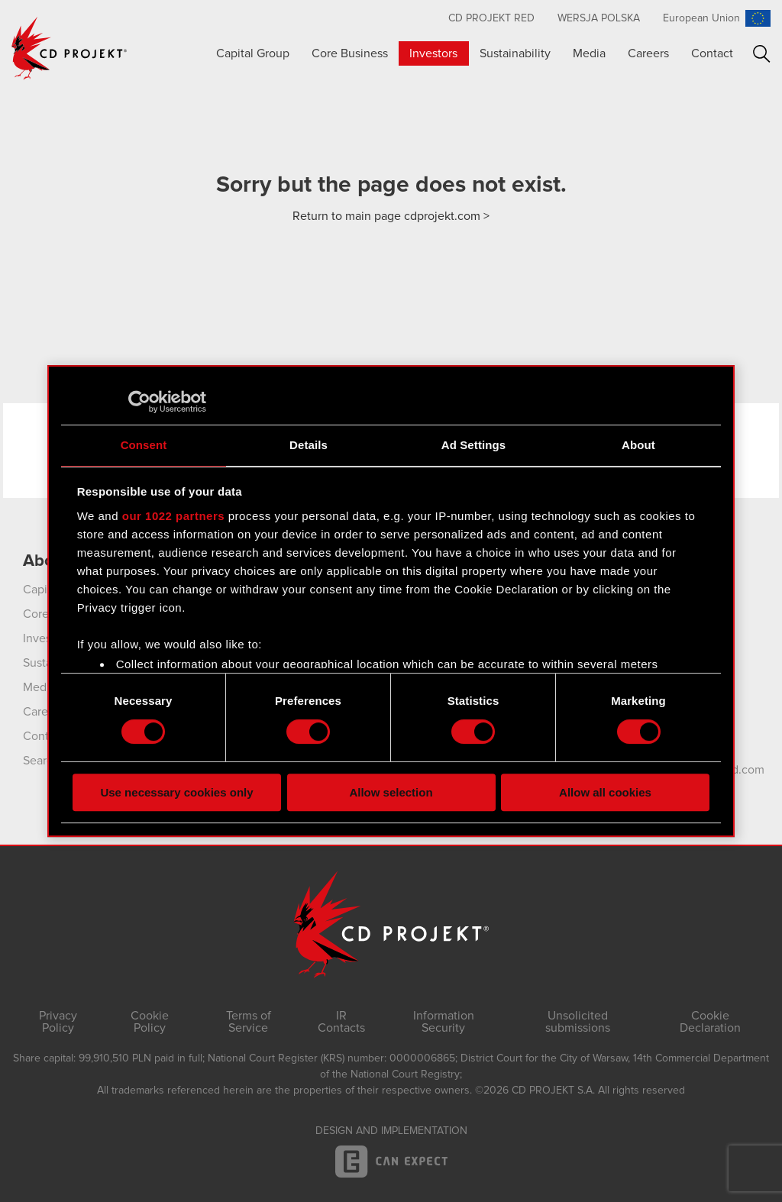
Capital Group (252, 53)
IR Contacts (341, 1022)
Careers (648, 53)
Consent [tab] (144, 444)
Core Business (350, 53)
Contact (712, 53)
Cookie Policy (150, 1022)
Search (762, 54)
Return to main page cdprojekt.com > (391, 216)
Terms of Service (248, 1022)
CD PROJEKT (69, 48)
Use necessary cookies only (176, 792)
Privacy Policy (58, 1022)
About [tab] (638, 444)
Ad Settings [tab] (473, 444)
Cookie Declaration (710, 1022)
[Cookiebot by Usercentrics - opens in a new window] (139, 401)
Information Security (443, 1022)
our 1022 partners (173, 515)
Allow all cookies (605, 792)
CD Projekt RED (491, 18)
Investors (433, 53)
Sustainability (515, 53)
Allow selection (390, 792)
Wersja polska (598, 18)
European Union (701, 18)
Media (589, 53)
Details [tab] (308, 444)
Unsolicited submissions (577, 1022)
